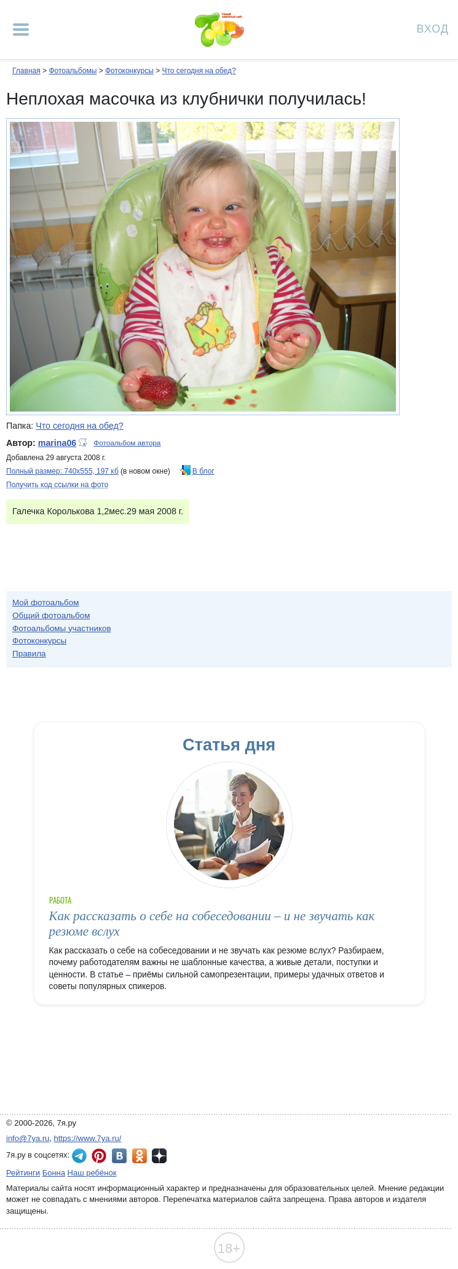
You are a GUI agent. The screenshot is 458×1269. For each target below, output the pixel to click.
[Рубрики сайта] (20, 29)
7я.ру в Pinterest (99, 1155)
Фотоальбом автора (126, 443)
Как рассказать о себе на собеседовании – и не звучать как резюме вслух (212, 924)
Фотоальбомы (73, 70)
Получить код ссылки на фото (57, 484)
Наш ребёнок (92, 1172)
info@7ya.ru (27, 1138)
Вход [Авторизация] (433, 28)
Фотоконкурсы (129, 70)
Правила (29, 653)
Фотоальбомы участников (61, 628)
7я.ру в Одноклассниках (139, 1155)
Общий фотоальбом (51, 615)
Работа (60, 900)
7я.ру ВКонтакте (119, 1155)
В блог (203, 471)
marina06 (57, 443)
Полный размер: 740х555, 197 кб (62, 471)
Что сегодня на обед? (198, 70)
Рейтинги (23, 1172)
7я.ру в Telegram (79, 1155)
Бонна (53, 1172)
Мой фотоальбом (45, 602)
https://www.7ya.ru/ (88, 1138)
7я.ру (159, 1155)
